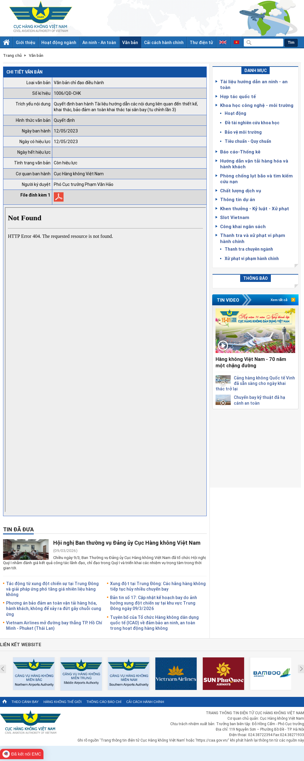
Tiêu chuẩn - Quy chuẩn (248, 141)
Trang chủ (12, 55)
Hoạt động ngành (58, 42)
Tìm (291, 42)
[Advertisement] (255, 447)
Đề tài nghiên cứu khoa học (252, 122)
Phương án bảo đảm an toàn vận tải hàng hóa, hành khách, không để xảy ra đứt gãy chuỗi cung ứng (53, 608)
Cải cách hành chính (164, 42)
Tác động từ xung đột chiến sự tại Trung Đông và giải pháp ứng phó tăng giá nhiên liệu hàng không (52, 589)
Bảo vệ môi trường (243, 132)
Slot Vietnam (234, 217)
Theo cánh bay (25, 702)
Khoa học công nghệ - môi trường (256, 105)
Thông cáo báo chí (103, 702)
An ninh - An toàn (99, 42)
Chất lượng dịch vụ (240, 190)
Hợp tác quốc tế (238, 96)
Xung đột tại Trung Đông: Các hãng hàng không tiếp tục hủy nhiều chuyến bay (158, 586)
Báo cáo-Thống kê (240, 152)
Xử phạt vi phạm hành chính (252, 258)
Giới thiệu (25, 42)
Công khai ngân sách (243, 226)
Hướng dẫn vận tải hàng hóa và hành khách (254, 164)
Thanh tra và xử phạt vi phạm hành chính (252, 238)
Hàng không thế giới (62, 702)
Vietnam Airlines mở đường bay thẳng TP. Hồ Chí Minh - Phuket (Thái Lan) (54, 625)
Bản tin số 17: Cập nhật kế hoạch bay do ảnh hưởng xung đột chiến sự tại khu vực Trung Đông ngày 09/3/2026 (153, 603)
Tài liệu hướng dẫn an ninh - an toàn (254, 84)
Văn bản (130, 42)
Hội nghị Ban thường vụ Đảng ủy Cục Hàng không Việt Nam (126, 542)
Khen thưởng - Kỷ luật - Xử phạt (254, 208)
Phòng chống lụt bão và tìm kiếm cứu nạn (256, 179)
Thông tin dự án (237, 199)
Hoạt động (235, 113)
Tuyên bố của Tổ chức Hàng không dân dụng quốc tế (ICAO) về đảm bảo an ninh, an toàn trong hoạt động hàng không (154, 622)
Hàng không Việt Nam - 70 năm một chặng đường (251, 362)
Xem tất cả (279, 300)
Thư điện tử (201, 42)
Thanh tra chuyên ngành (249, 249)
